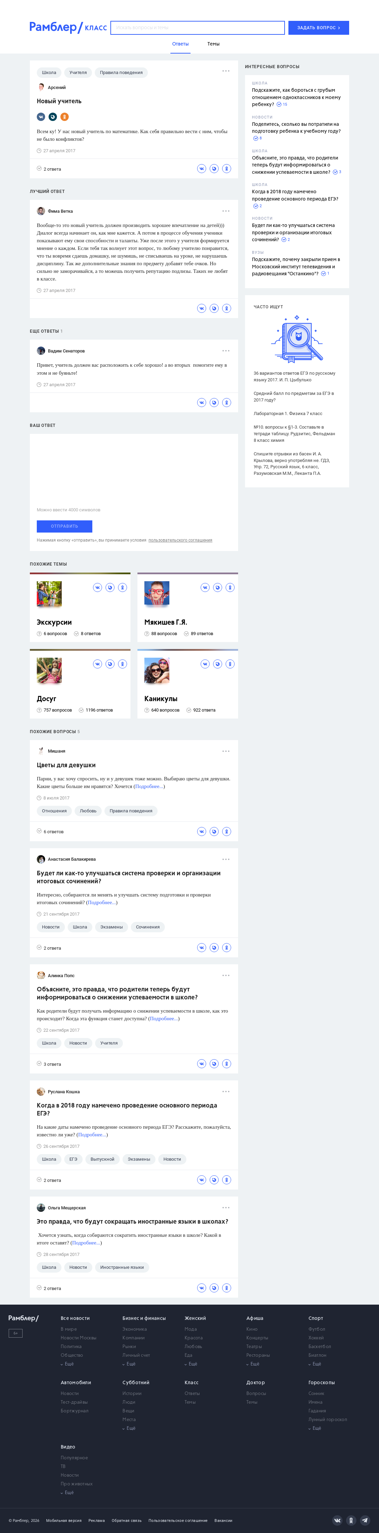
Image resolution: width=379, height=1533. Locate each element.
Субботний (136, 1382)
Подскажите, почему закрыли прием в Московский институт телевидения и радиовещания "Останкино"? (296, 266)
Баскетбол (320, 1347)
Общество (72, 1355)
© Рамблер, (19, 1521)
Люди (129, 1402)
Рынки (129, 1347)
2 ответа (49, 169)
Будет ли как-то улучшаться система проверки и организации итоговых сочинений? (293, 232)
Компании (134, 1338)
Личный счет (136, 1355)
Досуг (46, 699)
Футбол (317, 1329)
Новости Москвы (78, 1338)
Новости (70, 1394)
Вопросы (256, 1394)
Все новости (75, 1318)
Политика (71, 1347)
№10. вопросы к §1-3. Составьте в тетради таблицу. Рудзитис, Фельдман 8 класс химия (294, 433)
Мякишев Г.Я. (165, 622)
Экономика (135, 1329)
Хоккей (316, 1338)
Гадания (317, 1411)
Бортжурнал (75, 1411)
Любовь (193, 1347)
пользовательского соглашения (180, 540)
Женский (195, 1318)
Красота (194, 1338)
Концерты (257, 1338)
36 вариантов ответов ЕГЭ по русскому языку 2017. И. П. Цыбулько (294, 376)
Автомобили (76, 1382)
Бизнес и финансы (144, 1318)
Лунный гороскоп (328, 1420)
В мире (69, 1329)
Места (129, 1420)
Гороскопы (322, 1382)
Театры (254, 1347)
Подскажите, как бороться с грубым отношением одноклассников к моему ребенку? (296, 97)
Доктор (255, 1382)
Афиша (255, 1318)
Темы (190, 1402)
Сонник (317, 1394)
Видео (68, 1447)
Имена (316, 1402)
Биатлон (318, 1355)
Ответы (192, 1394)
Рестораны (258, 1355)
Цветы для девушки (66, 765)
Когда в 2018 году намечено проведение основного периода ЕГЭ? (127, 1110)
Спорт (316, 1318)
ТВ (63, 1467)
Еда (189, 1355)
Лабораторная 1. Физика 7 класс (288, 413)
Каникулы (161, 699)
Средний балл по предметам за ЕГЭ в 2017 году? (294, 397)
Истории (132, 1394)
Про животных (77, 1484)
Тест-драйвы (74, 1402)
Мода (191, 1329)
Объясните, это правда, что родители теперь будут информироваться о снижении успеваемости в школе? (295, 165)
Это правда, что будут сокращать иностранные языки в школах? (132, 1222)
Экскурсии (54, 622)
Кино (252, 1329)
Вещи (128, 1411)
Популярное (74, 1458)
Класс (192, 1382)
